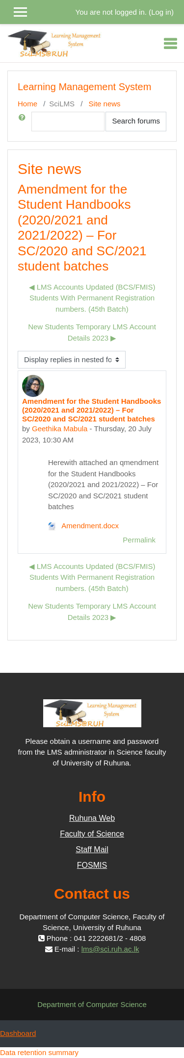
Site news (105, 103)
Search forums (136, 121)
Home (27, 103)
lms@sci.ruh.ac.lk (110, 949)
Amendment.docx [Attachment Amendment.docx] (83, 525)
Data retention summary (39, 1052)
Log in (161, 12)
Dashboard (18, 1033)
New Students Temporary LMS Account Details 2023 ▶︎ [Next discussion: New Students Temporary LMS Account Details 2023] (92, 332)
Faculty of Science (92, 834)
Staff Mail (92, 849)
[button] (24, 121)
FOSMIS (92, 865)
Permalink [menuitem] (139, 540)
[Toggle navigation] (170, 43)
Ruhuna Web (92, 818)
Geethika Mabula (59, 428)
